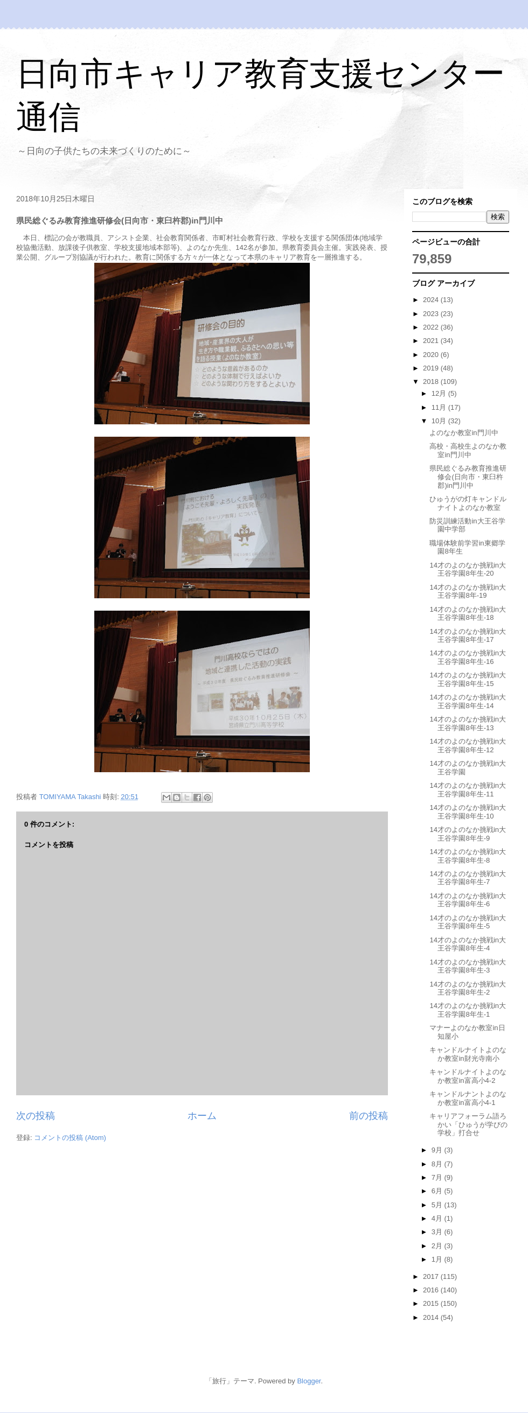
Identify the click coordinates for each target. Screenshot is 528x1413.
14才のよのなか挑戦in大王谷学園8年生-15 (467, 679)
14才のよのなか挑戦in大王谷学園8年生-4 (467, 944)
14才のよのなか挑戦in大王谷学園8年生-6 (467, 900)
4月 (438, 1218)
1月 (438, 1259)
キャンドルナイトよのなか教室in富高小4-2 (467, 1076)
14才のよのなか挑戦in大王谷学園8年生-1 (467, 1010)
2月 (438, 1246)
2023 (432, 314)
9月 (438, 1150)
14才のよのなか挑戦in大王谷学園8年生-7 (467, 878)
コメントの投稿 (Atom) (70, 1138)
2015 (432, 1303)
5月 (438, 1205)
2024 (432, 300)
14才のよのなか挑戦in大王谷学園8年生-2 (467, 988)
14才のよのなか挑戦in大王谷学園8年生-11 (467, 789)
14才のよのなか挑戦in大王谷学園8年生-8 (467, 856)
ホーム (202, 1115)
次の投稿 (35, 1115)
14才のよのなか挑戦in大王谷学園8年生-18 (467, 613)
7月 (438, 1177)
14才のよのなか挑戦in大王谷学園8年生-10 (467, 811)
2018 (432, 381)
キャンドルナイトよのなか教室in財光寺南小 (467, 1054)
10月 (440, 421)
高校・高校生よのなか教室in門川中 (467, 450)
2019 (432, 368)
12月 (440, 393)
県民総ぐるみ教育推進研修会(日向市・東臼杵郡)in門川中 (467, 476)
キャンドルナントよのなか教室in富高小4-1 (467, 1098)
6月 (438, 1191)
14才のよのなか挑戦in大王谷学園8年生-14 (467, 701)
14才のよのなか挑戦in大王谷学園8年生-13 (467, 723)
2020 (432, 355)
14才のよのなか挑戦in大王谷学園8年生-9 (467, 834)
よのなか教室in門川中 (463, 433)
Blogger (309, 1381)
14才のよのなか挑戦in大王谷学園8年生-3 (467, 966)
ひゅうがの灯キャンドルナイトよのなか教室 (467, 503)
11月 (440, 407)
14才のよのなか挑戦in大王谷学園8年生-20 (467, 569)
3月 (438, 1232)
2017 (432, 1276)
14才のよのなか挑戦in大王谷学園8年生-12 (467, 745)
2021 (432, 341)
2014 (432, 1317)
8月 (438, 1164)
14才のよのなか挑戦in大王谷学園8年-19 (467, 591)
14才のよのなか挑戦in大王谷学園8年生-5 (467, 922)
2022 (432, 327)
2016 (432, 1290)
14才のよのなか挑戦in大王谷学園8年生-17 (467, 635)
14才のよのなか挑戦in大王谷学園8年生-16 (467, 657)
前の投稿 (368, 1115)
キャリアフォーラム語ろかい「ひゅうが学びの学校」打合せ (468, 1124)
